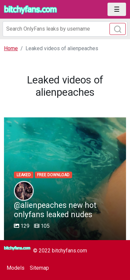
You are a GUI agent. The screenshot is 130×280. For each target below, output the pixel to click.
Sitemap (39, 268)
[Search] (65, 29)
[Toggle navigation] (117, 9)
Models (15, 268)
